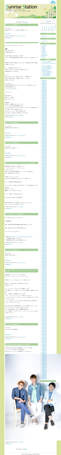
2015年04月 (44, 262)
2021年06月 (44, 160)
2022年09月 (44, 139)
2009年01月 (44, 366)
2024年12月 (44, 102)
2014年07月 (44, 274)
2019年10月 (44, 188)
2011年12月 (44, 317)
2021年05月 (44, 161)
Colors (43, 383)
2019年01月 (44, 200)
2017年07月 (44, 225)
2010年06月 (44, 342)
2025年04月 (44, 97)
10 (54, 26)
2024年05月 (44, 112)
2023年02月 (44, 132)
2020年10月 (44, 171)
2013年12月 (44, 284)
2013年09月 (44, 288)
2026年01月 (44, 84)
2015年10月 (44, 254)
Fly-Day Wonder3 (45, 384)
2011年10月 (44, 320)
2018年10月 (44, 204)
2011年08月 (44, 323)
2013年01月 (44, 299)
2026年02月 (44, 83)
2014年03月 (44, 280)
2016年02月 (44, 248)
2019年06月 (44, 193)
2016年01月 (44, 250)
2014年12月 (44, 268)
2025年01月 (44, 101)
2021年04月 (44, 163)
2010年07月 (44, 341)
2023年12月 (44, 119)
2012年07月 (44, 308)
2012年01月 (44, 316)
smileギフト (44, 387)
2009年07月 (44, 357)
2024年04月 (44, 113)
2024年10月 (44, 105)
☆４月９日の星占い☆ (46, 74)
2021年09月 (44, 156)
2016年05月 (44, 244)
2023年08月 (44, 124)
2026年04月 (44, 80)
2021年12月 (44, 152)
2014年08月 (44, 273)
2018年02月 (44, 215)
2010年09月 (44, 338)
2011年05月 (44, 327)
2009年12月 (44, 350)
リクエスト (44, 36)
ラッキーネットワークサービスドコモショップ (20, 236)
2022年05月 (44, 145)
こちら (12, 88)
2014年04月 (44, 279)
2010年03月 (44, 346)
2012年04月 (44, 312)
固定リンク (10, 37)
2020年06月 (44, 177)
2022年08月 (44, 141)
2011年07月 (44, 324)
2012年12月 (44, 301)
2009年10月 (44, 353)
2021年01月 (44, 167)
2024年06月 (44, 110)
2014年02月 (44, 281)
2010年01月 (44, 349)
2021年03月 (44, 164)
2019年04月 (44, 196)
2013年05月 (44, 294)
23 (52, 28)
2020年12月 (44, 168)
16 (52, 27)
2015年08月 (44, 257)
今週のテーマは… (45, 70)
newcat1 (43, 48)
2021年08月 (44, 157)
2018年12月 (44, 201)
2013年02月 (44, 298)
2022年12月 (44, 135)
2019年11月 (44, 186)
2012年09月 (44, 305)
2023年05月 (44, 128)
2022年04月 (44, 146)
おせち (17, 280)
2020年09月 (44, 172)
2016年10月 (44, 237)
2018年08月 (44, 207)
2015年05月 (44, 261)
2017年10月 (44, 221)
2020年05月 (44, 178)
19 (44, 28)
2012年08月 (44, 306)
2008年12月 (44, 367)
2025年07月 (44, 92)
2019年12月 (44, 185)
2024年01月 (44, 117)
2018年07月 (44, 208)
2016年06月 (44, 243)
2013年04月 (44, 295)
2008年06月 (44, 375)
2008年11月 (44, 368)
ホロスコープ (22, 35)
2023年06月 (44, 127)
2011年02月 (44, 331)
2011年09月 (44, 321)
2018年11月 (44, 203)
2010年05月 (44, 344)
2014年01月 (44, 283)
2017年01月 (44, 233)
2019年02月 (44, 199)
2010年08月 (44, 339)
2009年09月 (44, 355)
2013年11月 (44, 286)
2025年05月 (44, 95)
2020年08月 (44, 174)
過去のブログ (44, 55)
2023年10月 (44, 121)
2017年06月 (44, 226)
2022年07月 (44, 142)
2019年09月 (44, 189)
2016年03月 (44, 247)
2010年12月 (44, 334)
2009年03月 (44, 363)
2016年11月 (44, 236)
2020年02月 (44, 182)
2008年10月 (44, 370)
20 (46, 28)
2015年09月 (44, 255)
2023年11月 (44, 120)
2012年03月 (44, 313)
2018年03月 (44, 214)
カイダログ (44, 52)
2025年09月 (44, 90)
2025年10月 (44, 88)
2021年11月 (44, 153)
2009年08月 (44, 356)
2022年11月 (44, 137)
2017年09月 (44, 222)
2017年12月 (44, 218)
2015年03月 (44, 263)
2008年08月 (44, 372)
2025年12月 (44, 85)
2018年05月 (44, 211)
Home (26, 22)
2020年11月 (44, 170)
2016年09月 (44, 239)
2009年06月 (44, 359)
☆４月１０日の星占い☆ (47, 72)
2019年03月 (44, 197)
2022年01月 (44, 150)
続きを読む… (8, 33)
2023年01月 (44, 134)
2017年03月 (44, 230)
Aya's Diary (44, 45)
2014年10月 (44, 270)
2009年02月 (44, 364)
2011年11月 (44, 319)
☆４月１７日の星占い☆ (47, 61)
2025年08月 (44, 91)
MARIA (43, 47)
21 (48, 28)
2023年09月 (44, 123)
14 (48, 27)
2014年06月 (44, 276)
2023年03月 (44, 131)
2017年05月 (44, 228)
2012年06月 (44, 309)
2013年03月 (44, 297)
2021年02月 (44, 166)
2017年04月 (44, 229)
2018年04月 (44, 212)
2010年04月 (44, 345)
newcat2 (43, 50)
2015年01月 (44, 266)
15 (50, 27)
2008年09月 (44, 371)
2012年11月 (44, 302)
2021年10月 (44, 155)
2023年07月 (44, 126)
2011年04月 (44, 328)
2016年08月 (44, 240)
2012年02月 (44, 315)
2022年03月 (44, 148)
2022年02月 (44, 149)
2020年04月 (44, 179)
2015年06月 (44, 259)
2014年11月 (44, 269)
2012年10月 (44, 303)
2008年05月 (44, 377)
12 (44, 27)
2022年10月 (44, 138)
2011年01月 (44, 332)
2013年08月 (44, 290)
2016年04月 (44, 246)
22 (50, 28)
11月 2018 (48, 21)
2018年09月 (44, 206)
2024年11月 (44, 103)
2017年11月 (44, 219)
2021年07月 (44, 159)
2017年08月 (44, 223)
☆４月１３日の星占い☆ (47, 71)
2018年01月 (44, 217)
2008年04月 (44, 378)
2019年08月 (44, 190)
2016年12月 (44, 235)
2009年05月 (44, 360)
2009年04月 (44, 361)
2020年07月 (44, 175)
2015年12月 (44, 251)
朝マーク (43, 56)
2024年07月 (44, 109)
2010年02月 (44, 348)
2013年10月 (44, 287)
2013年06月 (44, 292)
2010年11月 (44, 335)
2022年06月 (44, 143)
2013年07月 (44, 291)
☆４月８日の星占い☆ (46, 75)
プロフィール (44, 40)
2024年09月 (44, 106)
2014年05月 (44, 277)
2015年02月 (44, 265)
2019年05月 (44, 194)
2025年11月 (44, 87)
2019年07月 (44, 192)
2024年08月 (44, 108)
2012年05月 (44, 310)
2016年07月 (44, 241)
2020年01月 (44, 183)
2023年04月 (44, 130)
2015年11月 (44, 252)
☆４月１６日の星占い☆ (47, 65)
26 (44, 30)
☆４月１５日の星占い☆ (47, 67)
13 (46, 27)
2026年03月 (44, 81)
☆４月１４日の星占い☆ (47, 68)
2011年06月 (44, 326)
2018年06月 (44, 210)
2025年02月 (44, 99)
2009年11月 (44, 352)
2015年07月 (44, 258)
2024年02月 (44, 116)
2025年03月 (44, 98)
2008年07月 (44, 374)
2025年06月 (44, 94)
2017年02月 (44, 232)
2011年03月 (44, 330)
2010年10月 (44, 337)
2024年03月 (44, 114)
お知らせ (21, 115)
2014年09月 (44, 272)
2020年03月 (44, 181)
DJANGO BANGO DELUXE (47, 386)
